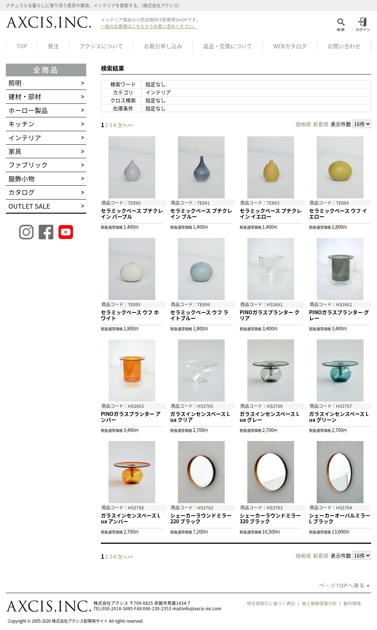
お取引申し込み (163, 46)
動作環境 (352, 603)
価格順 (303, 124)
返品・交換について (227, 46)
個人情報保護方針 (319, 603)
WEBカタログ (290, 46)
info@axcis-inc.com (201, 608)
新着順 (320, 124)
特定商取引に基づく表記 (271, 603)
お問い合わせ (344, 46)
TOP (21, 46)
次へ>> (125, 125)
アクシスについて (101, 46)
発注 (53, 46)
